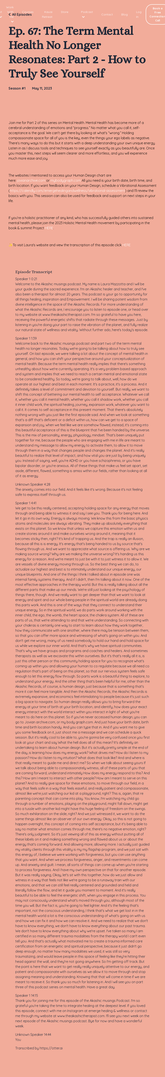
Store (64, 12)
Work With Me (10, 14)
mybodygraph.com (65, 180)
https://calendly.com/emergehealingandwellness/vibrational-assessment (67, 190)
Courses (28, 12)
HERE (49, 228)
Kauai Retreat (47, 14)
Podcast (87, 14)
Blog (124, 14)
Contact (107, 14)
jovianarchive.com (31, 180)
